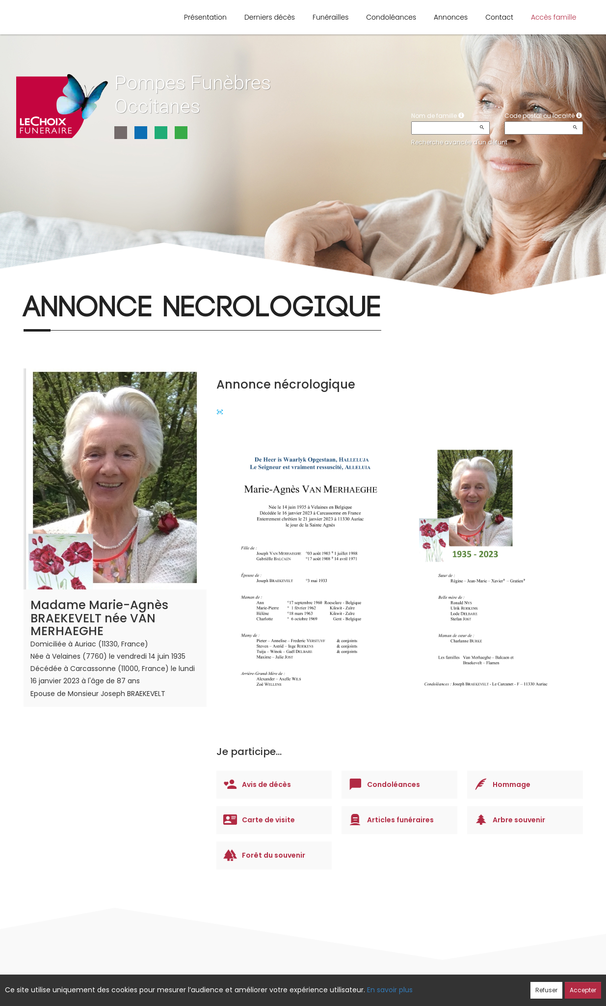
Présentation (205, 17)
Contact (499, 17)
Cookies (346, 985)
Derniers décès (269, 17)
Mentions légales (396, 985)
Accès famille (554, 17)
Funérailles (330, 17)
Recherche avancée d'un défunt (459, 142)
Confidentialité (299, 985)
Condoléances (391, 17)
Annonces (451, 17)
